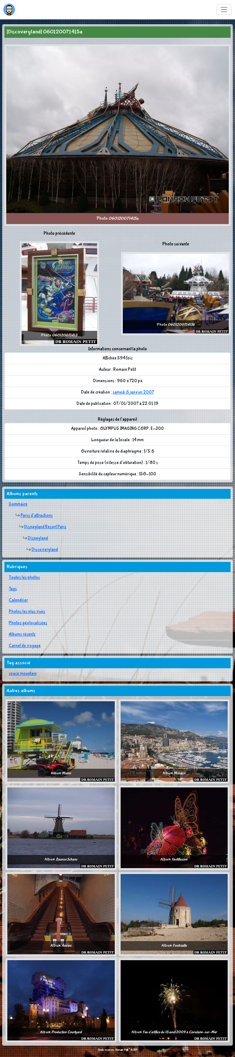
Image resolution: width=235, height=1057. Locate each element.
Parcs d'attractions (37, 515)
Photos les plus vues (27, 611)
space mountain (23, 673)
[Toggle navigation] (224, 9)
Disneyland (38, 538)
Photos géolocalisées (28, 623)
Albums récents (22, 634)
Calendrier (18, 600)
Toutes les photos (24, 577)
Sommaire (18, 504)
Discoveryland (45, 549)
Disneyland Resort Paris (45, 527)
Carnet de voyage (25, 645)
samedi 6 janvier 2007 (133, 392)
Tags (13, 589)
